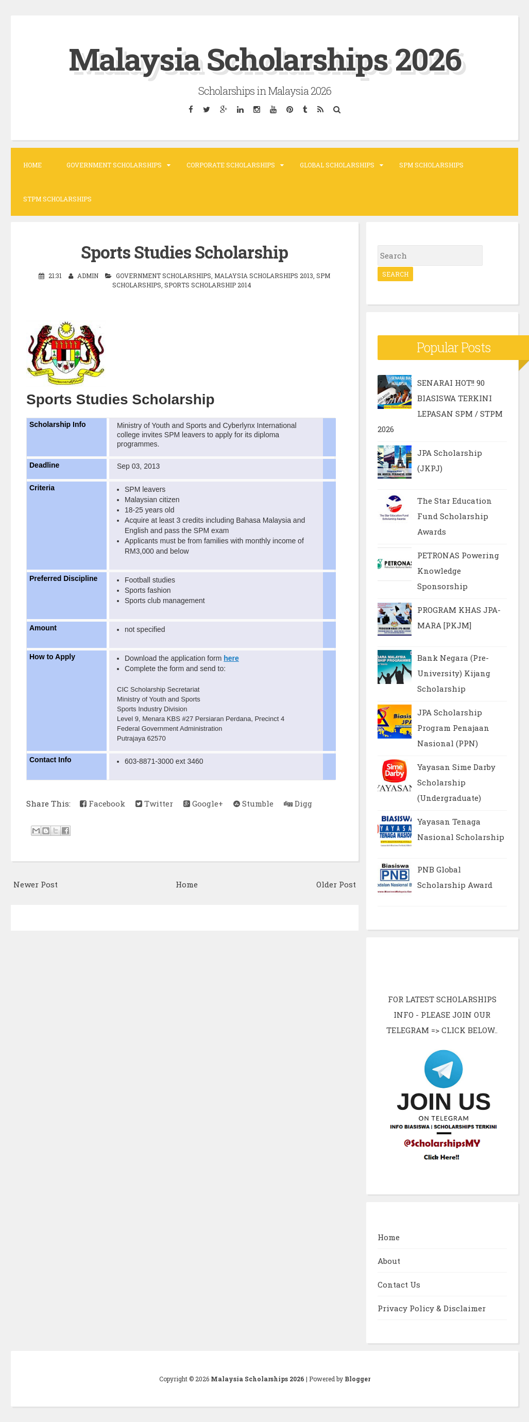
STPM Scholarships (57, 199)
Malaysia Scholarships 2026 (265, 58)
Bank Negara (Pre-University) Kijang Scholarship (453, 673)
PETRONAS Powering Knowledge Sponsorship (458, 570)
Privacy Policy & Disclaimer (432, 1308)
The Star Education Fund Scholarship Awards (454, 516)
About (389, 1261)
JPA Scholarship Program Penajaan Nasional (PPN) (453, 727)
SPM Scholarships (431, 165)
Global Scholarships (337, 165)
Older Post (336, 884)
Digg (298, 803)
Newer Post (35, 884)
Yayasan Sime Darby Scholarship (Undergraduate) (456, 782)
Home (32, 165)
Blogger (357, 1379)
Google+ (203, 803)
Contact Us (399, 1284)
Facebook (102, 803)
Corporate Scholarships (230, 165)
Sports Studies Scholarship (184, 252)
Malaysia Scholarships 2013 (263, 275)
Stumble (253, 803)
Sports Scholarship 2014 (207, 285)
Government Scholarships (114, 165)
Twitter (154, 803)
